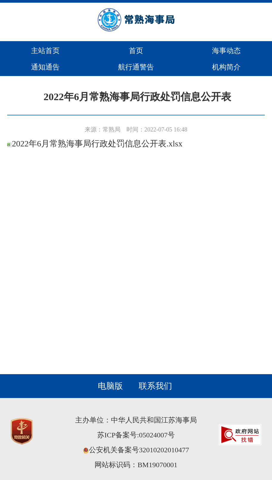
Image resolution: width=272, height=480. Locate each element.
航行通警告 (136, 67)
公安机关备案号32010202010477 (136, 450)
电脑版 (110, 386)
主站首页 (45, 51)
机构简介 (226, 67)
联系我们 (155, 386)
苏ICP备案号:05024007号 (136, 435)
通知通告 (45, 67)
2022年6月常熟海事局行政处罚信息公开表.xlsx (95, 143)
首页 (136, 51)
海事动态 (226, 51)
